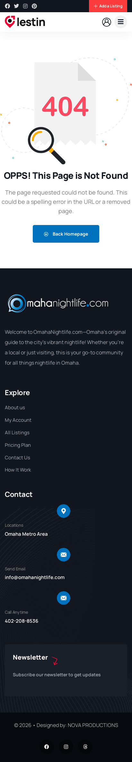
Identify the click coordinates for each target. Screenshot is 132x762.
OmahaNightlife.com (58, 331)
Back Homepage (66, 234)
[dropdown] (120, 21)
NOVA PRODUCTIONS (93, 725)
